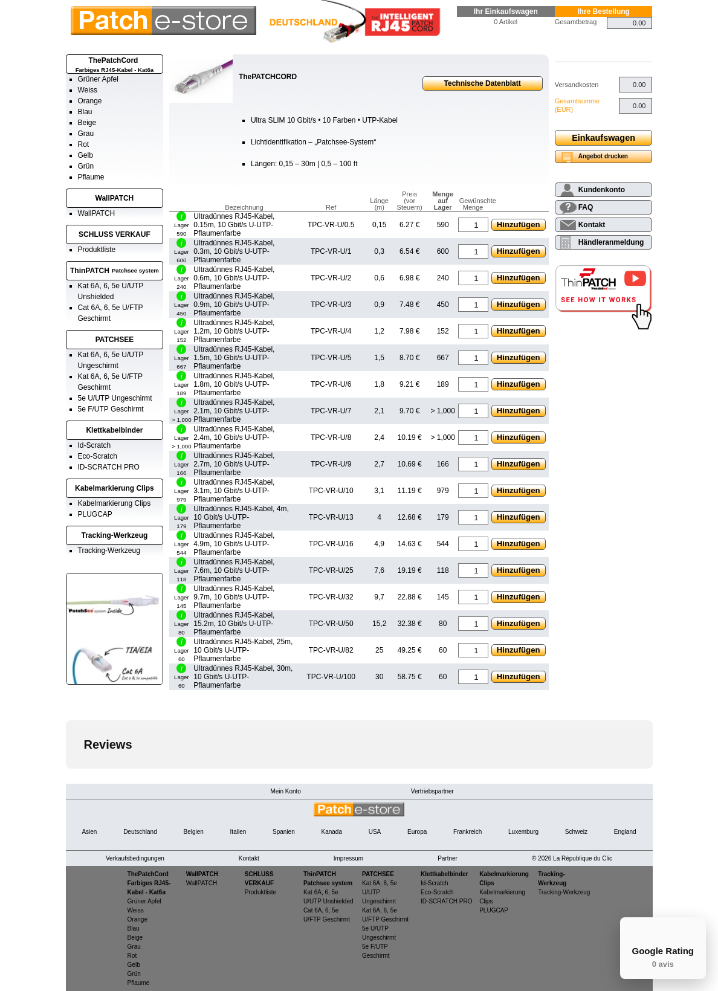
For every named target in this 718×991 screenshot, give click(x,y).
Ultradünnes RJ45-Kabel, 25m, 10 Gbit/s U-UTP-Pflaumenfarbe (243, 650)
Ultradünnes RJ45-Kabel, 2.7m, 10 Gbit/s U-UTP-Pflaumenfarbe (233, 464)
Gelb (85, 155)
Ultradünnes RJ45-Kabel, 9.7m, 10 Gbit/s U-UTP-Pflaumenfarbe (233, 597)
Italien (238, 831)
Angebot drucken (603, 156)
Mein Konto (285, 791)
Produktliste (97, 249)
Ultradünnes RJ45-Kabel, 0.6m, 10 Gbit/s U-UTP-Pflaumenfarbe (233, 278)
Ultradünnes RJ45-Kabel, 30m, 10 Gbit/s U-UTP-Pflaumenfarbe (243, 676)
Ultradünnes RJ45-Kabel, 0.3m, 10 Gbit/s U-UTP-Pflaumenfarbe (233, 251)
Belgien (193, 831)
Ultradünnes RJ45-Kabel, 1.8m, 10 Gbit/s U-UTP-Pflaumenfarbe (233, 384)
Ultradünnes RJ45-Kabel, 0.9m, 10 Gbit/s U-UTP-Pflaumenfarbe (233, 304)
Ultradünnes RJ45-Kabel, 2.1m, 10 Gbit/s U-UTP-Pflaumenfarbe (233, 411)
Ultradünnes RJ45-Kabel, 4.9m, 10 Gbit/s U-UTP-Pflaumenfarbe (233, 544)
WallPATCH (114, 198)
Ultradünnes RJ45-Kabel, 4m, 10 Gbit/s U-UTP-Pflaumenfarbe (240, 517)
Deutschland (140, 831)
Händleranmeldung (611, 242)
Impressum (348, 858)
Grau (86, 133)
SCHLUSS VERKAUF (114, 234)
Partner (448, 858)
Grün (86, 166)
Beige (87, 122)
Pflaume (91, 177)
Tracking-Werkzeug (115, 535)
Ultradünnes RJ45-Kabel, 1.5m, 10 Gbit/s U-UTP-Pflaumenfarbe (233, 357)
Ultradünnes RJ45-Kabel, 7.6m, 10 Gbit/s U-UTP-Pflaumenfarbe (233, 570)
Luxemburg (523, 831)
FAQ (585, 207)
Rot (83, 144)
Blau (85, 112)
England (625, 831)
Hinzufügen (518, 224)
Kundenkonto (601, 190)
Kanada (331, 831)
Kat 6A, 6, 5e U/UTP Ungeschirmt (379, 892)
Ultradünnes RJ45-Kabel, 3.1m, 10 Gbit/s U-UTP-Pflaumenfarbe (233, 490)
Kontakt (592, 225)
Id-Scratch (94, 445)
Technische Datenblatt (482, 83)
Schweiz (576, 831)
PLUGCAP (95, 514)
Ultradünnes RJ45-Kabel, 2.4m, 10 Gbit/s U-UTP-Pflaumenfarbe (233, 437)
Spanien (284, 831)
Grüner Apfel (98, 79)
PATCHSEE (114, 339)
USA (375, 831)
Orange (90, 101)
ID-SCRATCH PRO (109, 467)
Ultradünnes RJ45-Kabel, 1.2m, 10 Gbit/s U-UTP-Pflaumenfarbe (233, 331)
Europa (417, 831)
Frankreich (467, 831)
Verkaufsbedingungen (135, 858)
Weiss (87, 90)
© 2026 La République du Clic (572, 858)
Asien (89, 831)
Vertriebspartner (432, 791)
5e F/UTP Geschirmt (111, 409)
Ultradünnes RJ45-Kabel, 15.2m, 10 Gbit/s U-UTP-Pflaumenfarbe (233, 623)
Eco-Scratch (97, 456)
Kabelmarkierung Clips (114, 488)
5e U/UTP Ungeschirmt (115, 398)
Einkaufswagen (603, 138)
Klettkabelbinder (114, 430)
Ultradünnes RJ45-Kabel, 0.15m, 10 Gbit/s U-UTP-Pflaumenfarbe (233, 224)
